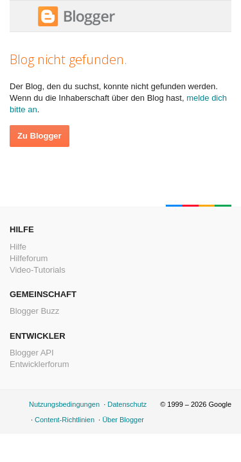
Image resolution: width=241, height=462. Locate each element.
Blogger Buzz (34, 311)
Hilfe (18, 247)
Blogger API (32, 352)
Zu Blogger (39, 136)
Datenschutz (127, 404)
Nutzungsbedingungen (64, 404)
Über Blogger (123, 420)
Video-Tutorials (38, 270)
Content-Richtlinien (64, 420)
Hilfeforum (29, 258)
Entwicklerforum (39, 364)
